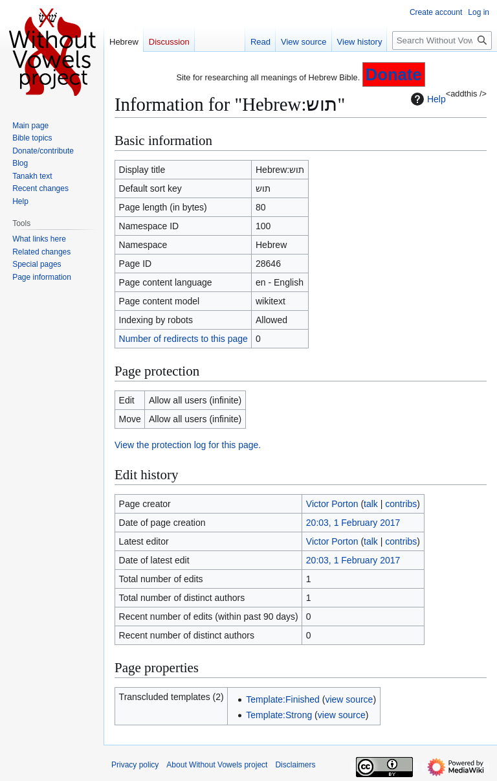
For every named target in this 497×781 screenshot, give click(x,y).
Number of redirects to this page (183, 339)
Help (427, 99)
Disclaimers (295, 764)
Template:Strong (279, 715)
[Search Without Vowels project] (442, 40)
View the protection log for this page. (188, 445)
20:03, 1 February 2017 (353, 522)
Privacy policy (135, 764)
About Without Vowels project (216, 764)
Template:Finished (283, 699)
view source (349, 699)
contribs (401, 504)
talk (371, 504)
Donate (394, 74)
